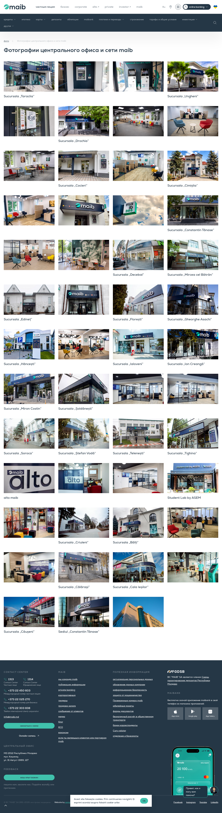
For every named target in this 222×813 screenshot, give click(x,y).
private (109, 6)
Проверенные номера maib (128, 700)
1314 (30, 679)
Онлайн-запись (27, 735)
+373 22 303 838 (19, 708)
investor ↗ (125, 6)
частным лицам (45, 6)
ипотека (26, 19)
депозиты (56, 19)
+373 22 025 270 (19, 699)
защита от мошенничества (127, 695)
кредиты (10, 19)
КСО (60, 727)
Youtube (203, 802)
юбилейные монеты (123, 705)
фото (6, 40)
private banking (66, 689)
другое (9, 26)
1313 (11, 679)
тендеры (63, 700)
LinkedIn (214, 802)
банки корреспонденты (125, 725)
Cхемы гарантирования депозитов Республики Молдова (188, 680)
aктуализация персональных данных (133, 679)
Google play (192, 716)
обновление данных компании (129, 684)
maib (139, 6)
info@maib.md (11, 716)
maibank (88, 19)
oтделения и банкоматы (125, 736)
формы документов (123, 711)
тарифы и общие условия (163, 19)
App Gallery (210, 716)
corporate (81, 6)
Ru (163, 6)
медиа (61, 716)
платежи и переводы (111, 19)
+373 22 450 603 (19, 690)
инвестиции (190, 19)
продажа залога (67, 705)
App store (175, 716)
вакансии (63, 732)
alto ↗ (95, 6)
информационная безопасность (130, 689)
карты (41, 19)
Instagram (191, 802)
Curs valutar (119, 730)
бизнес (65, 6)
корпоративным (67, 695)
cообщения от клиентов (70, 711)
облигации (72, 19)
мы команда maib (67, 679)
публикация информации (71, 684)
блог (60, 721)
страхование (137, 19)
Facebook (178, 802)
